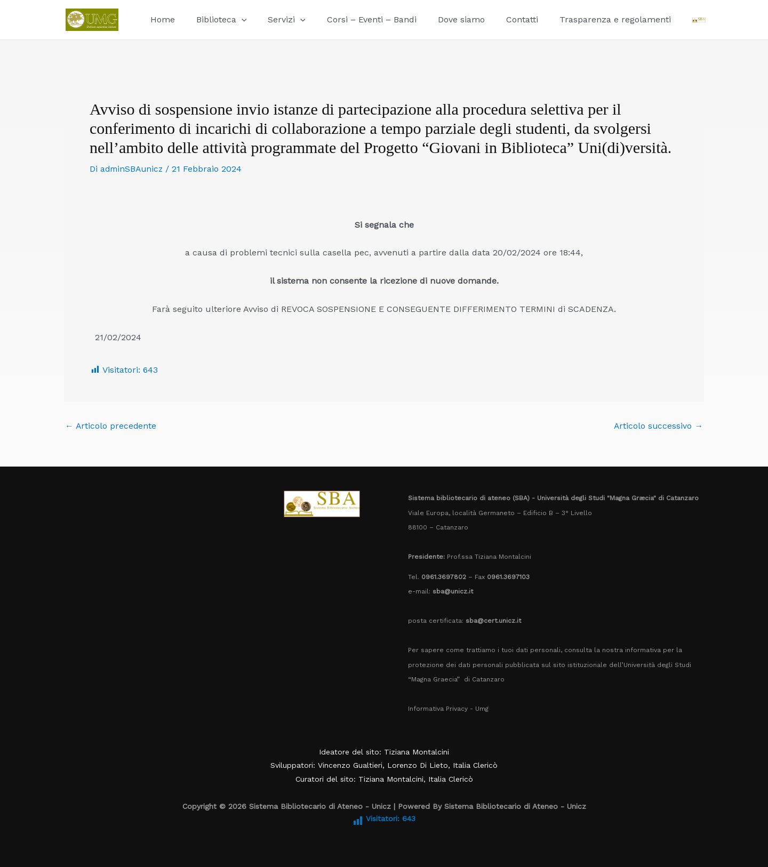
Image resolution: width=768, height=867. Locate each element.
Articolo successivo (658, 425)
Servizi (276, 19)
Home (160, 19)
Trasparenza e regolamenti (587, 19)
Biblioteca (215, 19)
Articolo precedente (111, 425)
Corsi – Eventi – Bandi (357, 19)
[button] (235, 19)
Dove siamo (442, 19)
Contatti (499, 19)
